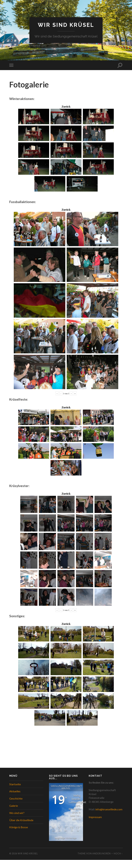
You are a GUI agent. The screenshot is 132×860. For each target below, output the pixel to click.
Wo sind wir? (16, 812)
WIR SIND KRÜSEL (66, 25)
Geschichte (16, 798)
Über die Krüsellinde (21, 820)
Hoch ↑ (118, 853)
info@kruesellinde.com (108, 809)
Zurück (66, 106)
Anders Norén (101, 853)
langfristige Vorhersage (66, 838)
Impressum (95, 817)
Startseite (15, 784)
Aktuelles (14, 791)
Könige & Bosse (18, 827)
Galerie (13, 805)
